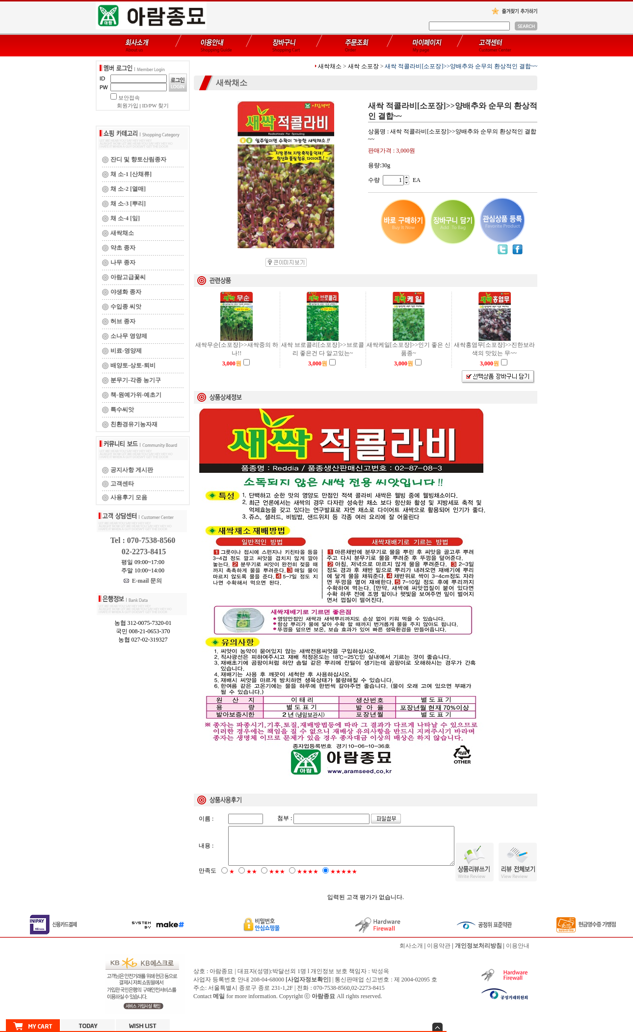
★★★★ (307, 880)
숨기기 (437, 1027)
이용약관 (438, 954)
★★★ (277, 880)
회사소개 (411, 954)
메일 (219, 1004)
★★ (251, 880)
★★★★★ (343, 880)
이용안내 (517, 954)
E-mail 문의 (143, 580)
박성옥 (380, 979)
